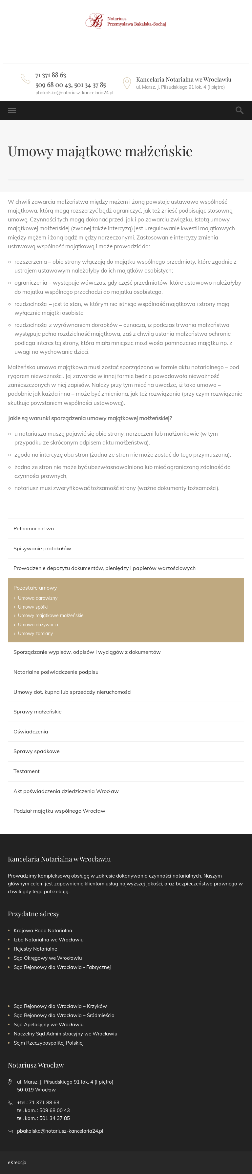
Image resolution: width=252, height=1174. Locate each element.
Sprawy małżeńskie (37, 711)
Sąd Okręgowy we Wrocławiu (48, 958)
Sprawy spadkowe (36, 751)
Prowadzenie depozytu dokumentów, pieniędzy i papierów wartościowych (104, 568)
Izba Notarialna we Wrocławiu (49, 940)
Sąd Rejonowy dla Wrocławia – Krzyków (60, 1006)
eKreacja (17, 1162)
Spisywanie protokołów (42, 548)
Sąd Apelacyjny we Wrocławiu (49, 1024)
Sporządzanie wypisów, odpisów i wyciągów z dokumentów (87, 652)
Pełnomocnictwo (33, 528)
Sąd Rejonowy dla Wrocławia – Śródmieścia (64, 1015)
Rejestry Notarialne (35, 949)
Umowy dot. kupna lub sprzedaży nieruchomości (72, 692)
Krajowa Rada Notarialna (43, 930)
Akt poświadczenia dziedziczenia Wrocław (66, 791)
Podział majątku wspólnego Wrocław (59, 810)
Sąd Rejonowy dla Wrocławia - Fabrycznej (62, 967)
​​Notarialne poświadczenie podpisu (55, 672)
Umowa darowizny (37, 598)
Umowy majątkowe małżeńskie (51, 615)
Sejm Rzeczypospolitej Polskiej (49, 1043)
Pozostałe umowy (35, 587)
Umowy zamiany (35, 633)
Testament (26, 771)
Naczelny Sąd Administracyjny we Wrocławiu (65, 1034)
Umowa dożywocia (38, 625)
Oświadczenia (30, 731)
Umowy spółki (33, 607)
